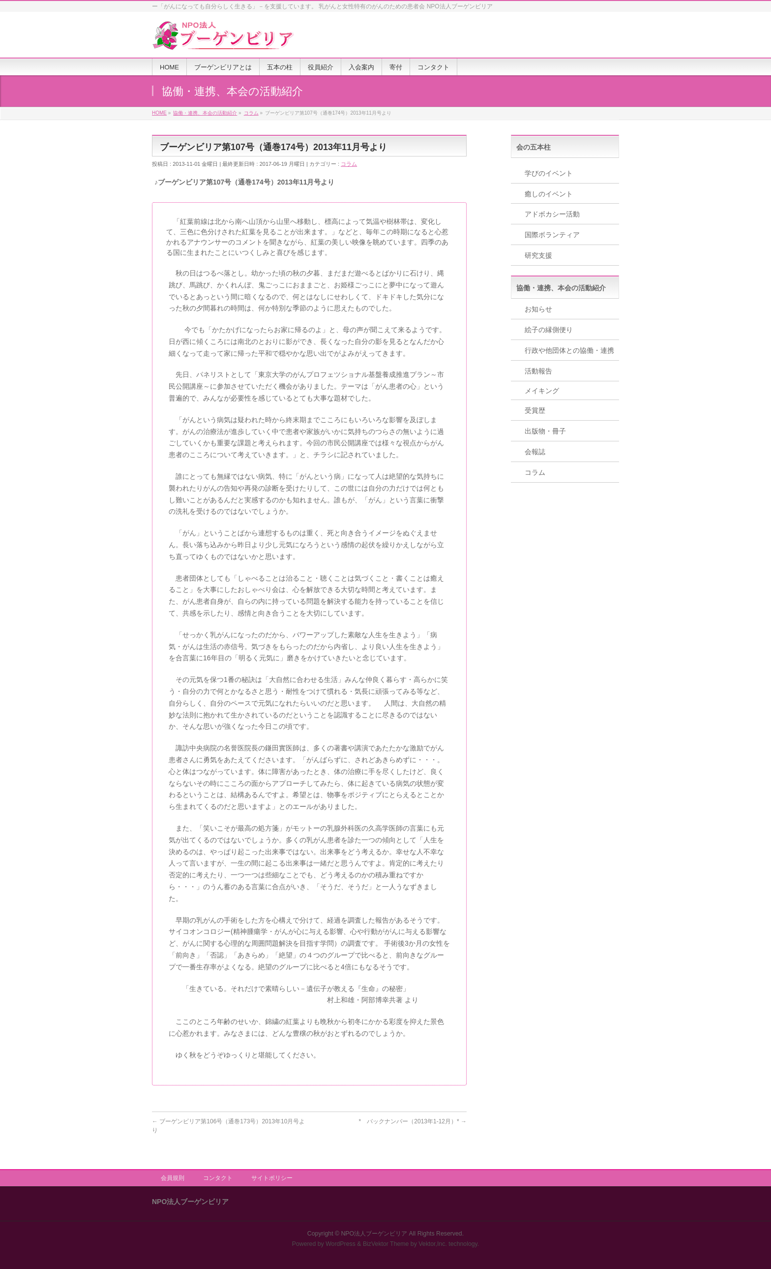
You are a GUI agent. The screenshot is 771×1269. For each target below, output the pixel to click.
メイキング (542, 391)
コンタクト (218, 1178)
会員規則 (172, 1178)
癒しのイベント (549, 194)
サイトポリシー (272, 1178)
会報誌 (535, 452)
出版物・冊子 (545, 431)
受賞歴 (535, 410)
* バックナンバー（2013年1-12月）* (413, 1121)
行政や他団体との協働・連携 (569, 350)
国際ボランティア (552, 235)
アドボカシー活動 (552, 214)
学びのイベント (549, 173)
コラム (349, 164)
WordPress (341, 1243)
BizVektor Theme (386, 1243)
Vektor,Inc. (432, 1243)
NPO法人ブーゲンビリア (374, 1233)
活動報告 (538, 371)
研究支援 (538, 255)
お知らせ (538, 309)
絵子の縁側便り (549, 330)
